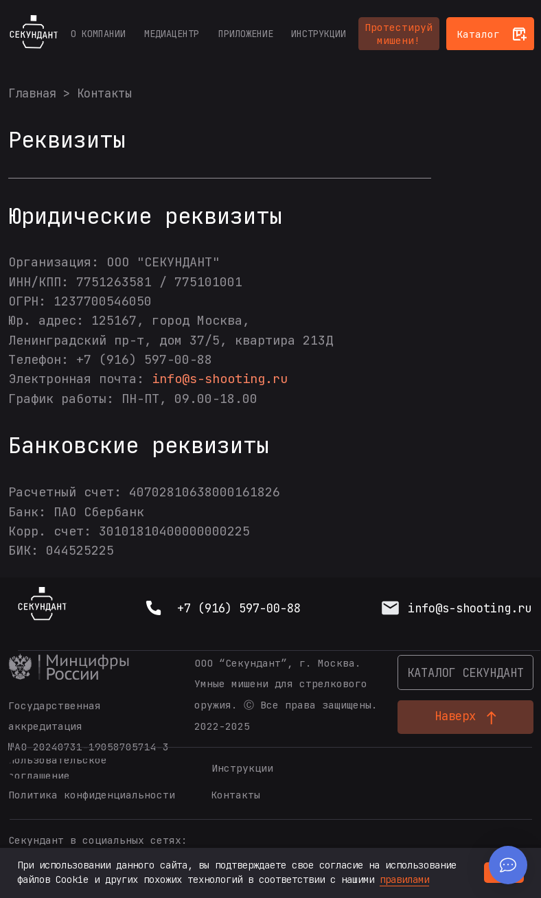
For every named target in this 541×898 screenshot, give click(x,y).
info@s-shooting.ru (220, 378)
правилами (404, 879)
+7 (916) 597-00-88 (239, 608)
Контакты (104, 93)
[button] (398, 34)
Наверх (455, 716)
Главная (32, 93)
